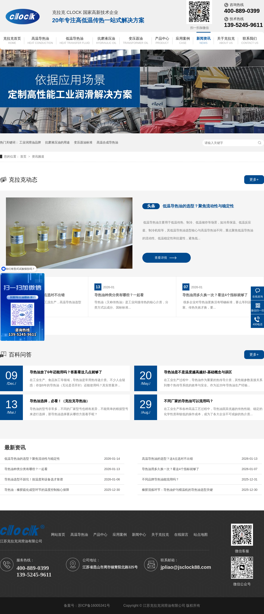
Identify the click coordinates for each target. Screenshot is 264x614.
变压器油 (135, 41)
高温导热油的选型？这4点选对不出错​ (167, 458)
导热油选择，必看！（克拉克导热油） (60, 401)
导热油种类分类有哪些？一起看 (119, 295)
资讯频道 (38, 156)
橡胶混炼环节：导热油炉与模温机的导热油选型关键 (177, 489)
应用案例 (183, 41)
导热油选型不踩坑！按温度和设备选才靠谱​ (33, 479)
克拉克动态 (23, 179)
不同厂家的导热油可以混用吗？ (188, 401)
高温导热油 (40, 41)
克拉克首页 (12, 41)
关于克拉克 (226, 41)
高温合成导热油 (107, 142)
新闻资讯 (203, 41)
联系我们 (249, 41)
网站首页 (58, 534)
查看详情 (161, 257)
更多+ (253, 179)
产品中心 (162, 41)
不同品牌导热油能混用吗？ (160, 479)
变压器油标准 (83, 142)
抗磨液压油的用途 (57, 142)
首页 (23, 156)
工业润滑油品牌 (30, 142)
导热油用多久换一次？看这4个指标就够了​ (215, 295)
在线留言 (181, 534)
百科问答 (20, 354)
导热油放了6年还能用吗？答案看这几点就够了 (66, 372)
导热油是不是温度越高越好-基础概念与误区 (198, 372)
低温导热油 (75, 41)
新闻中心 (139, 534)
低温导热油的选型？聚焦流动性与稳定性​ (198, 206)
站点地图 (201, 534)
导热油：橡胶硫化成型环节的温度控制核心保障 (36, 489)
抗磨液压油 (106, 41)
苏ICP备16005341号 (94, 605)
